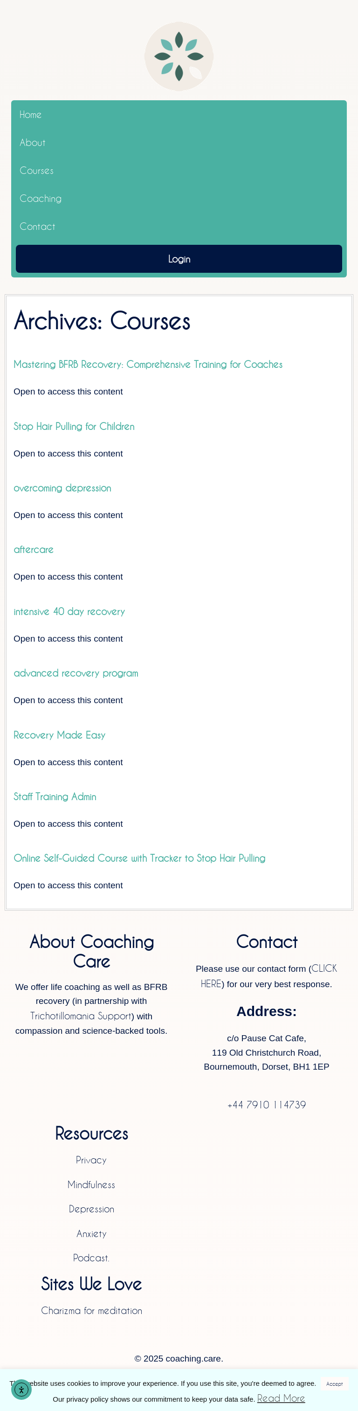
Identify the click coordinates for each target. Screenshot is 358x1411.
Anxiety (91, 1233)
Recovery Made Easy (59, 734)
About (33, 142)
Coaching (41, 198)
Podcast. (91, 1257)
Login (179, 258)
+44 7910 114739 (266, 1104)
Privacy (91, 1159)
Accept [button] (334, 1384)
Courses (37, 170)
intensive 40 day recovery (69, 611)
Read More (281, 1398)
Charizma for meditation (91, 1310)
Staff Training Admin (55, 796)
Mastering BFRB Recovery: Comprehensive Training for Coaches (148, 364)
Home (31, 114)
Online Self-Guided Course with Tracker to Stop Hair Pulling (139, 858)
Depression (91, 1208)
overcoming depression (62, 487)
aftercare (34, 549)
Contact (37, 226)
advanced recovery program (76, 672)
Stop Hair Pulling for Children (74, 426)
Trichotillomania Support (80, 1015)
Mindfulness (91, 1184)
